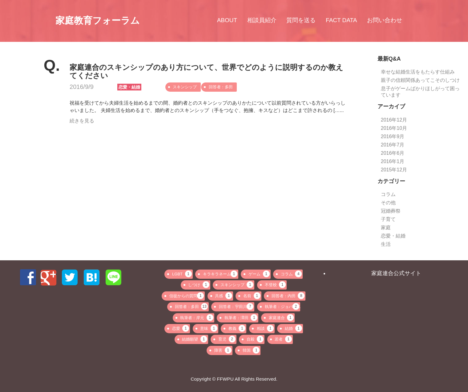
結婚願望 (194, 339)
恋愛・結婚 (129, 87)
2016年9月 (393, 136)
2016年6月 (393, 153)
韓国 (251, 350)
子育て (388, 219)
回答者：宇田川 (236, 306)
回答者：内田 (288, 295)
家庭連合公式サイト (396, 273)
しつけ (198, 284)
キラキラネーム (220, 273)
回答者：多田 (221, 87)
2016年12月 (394, 119)
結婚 (293, 328)
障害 (223, 350)
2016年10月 (394, 128)
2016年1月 (393, 161)
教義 (237, 328)
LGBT (182, 273)
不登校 (275, 284)
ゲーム (259, 273)
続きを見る (82, 120)
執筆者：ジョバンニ (282, 306)
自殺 (255, 339)
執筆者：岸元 (196, 317)
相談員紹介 (261, 20)
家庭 (386, 227)
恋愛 (180, 328)
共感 (223, 295)
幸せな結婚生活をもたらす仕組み (418, 71)
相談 (265, 328)
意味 (208, 328)
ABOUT (227, 20)
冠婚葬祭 (391, 211)
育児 (227, 339)
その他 (388, 202)
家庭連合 (281, 317)
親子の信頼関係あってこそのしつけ (420, 80)
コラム (388, 194)
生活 (386, 244)
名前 (251, 295)
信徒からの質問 (186, 295)
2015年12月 (394, 169)
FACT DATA (341, 20)
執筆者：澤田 (241, 317)
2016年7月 (393, 144)
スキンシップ (185, 87)
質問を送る (301, 20)
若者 (283, 339)
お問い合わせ (384, 20)
